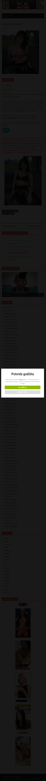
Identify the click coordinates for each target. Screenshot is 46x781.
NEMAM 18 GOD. (23, 392)
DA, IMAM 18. (23, 387)
